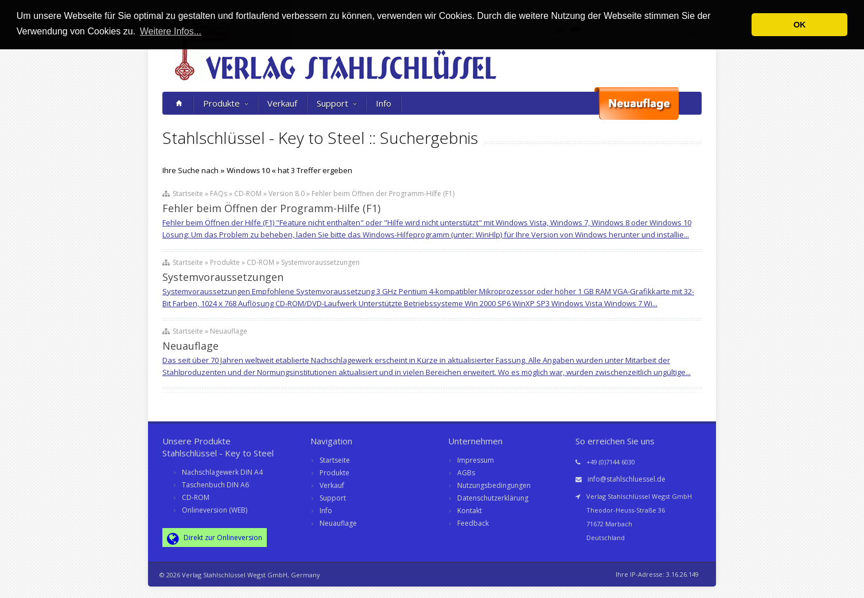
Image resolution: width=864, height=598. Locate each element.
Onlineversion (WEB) (214, 510)
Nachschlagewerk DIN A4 (222, 472)
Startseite (335, 460)
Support (336, 103)
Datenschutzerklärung (492, 498)
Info (383, 103)
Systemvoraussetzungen (222, 277)
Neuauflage (190, 346)
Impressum (475, 460)
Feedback (473, 523)
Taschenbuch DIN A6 (215, 485)
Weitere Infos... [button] (170, 31)
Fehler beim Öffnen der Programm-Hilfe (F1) (271, 208)
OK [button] (799, 24)
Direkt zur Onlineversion (214, 538)
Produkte (225, 103)
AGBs (466, 473)
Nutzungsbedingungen (494, 485)
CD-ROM (195, 497)
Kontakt (469, 510)
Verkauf (282, 103)
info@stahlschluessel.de (626, 479)
